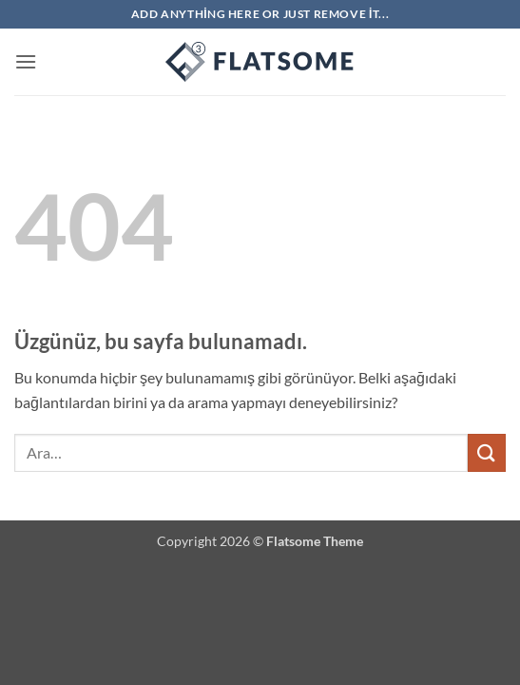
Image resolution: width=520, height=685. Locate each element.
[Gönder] (487, 452)
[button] (25, 61)
